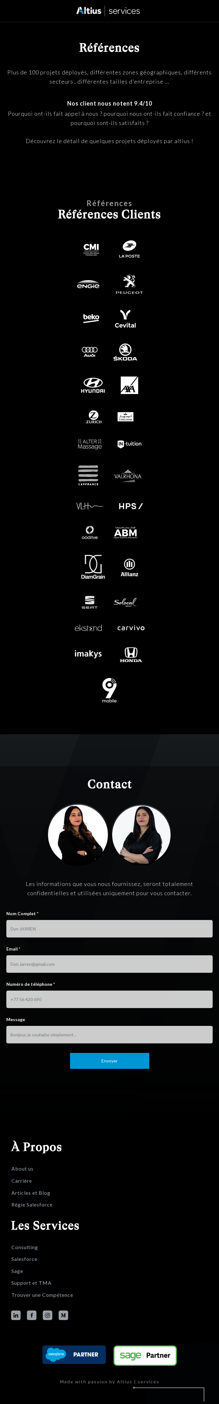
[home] (109, 11)
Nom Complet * (22, 936)
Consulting (24, 1247)
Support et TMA (31, 1283)
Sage (17, 1271)
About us (22, 1169)
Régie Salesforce (32, 1204)
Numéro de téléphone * (30, 1007)
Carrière (21, 1181)
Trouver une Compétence (42, 1295)
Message (15, 1042)
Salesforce (24, 1259)
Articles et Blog (30, 1193)
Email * (13, 971)
